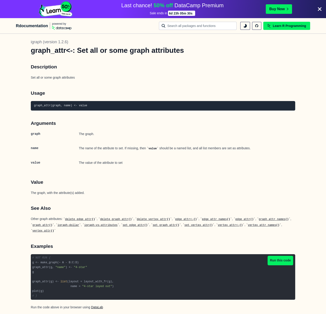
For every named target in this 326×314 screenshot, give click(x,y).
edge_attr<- (184, 219)
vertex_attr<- (229, 225)
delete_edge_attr (78, 219)
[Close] (319, 9)
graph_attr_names (272, 219)
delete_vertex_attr (152, 219)
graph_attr (40, 225)
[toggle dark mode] (245, 26)
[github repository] (256, 26)
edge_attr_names (214, 219)
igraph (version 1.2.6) (49, 42)
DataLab (97, 307)
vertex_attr (41, 230)
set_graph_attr (164, 225)
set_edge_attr (133, 225)
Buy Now (278, 9)
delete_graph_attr (114, 219)
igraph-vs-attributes (100, 225)
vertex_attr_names (262, 225)
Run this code (280, 260)
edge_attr (242, 219)
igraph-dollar (68, 225)
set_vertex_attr (197, 225)
